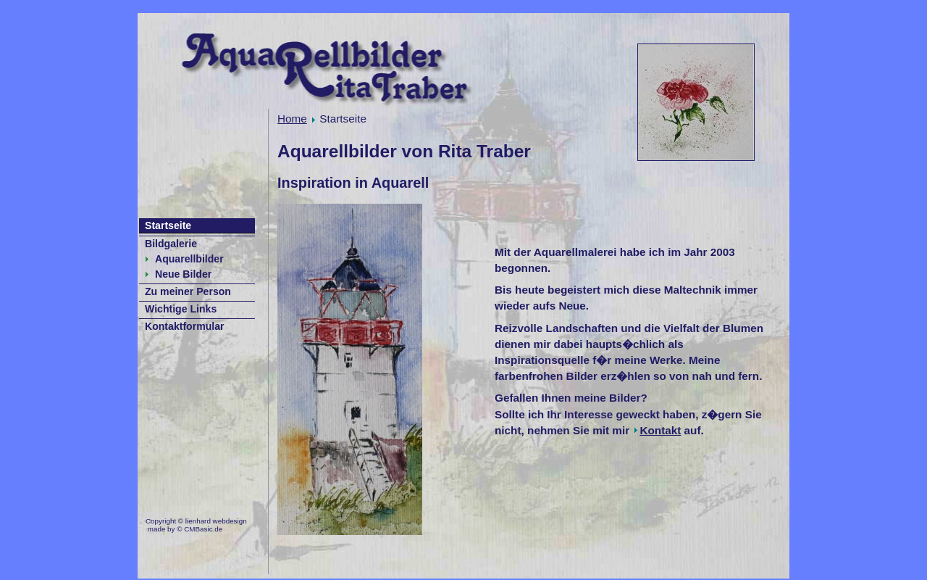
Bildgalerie (171, 243)
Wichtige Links (181, 309)
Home (292, 118)
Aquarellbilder (189, 259)
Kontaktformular (185, 326)
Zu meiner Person (188, 291)
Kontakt (660, 430)
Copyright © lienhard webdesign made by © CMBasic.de (196, 525)
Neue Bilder (183, 274)
